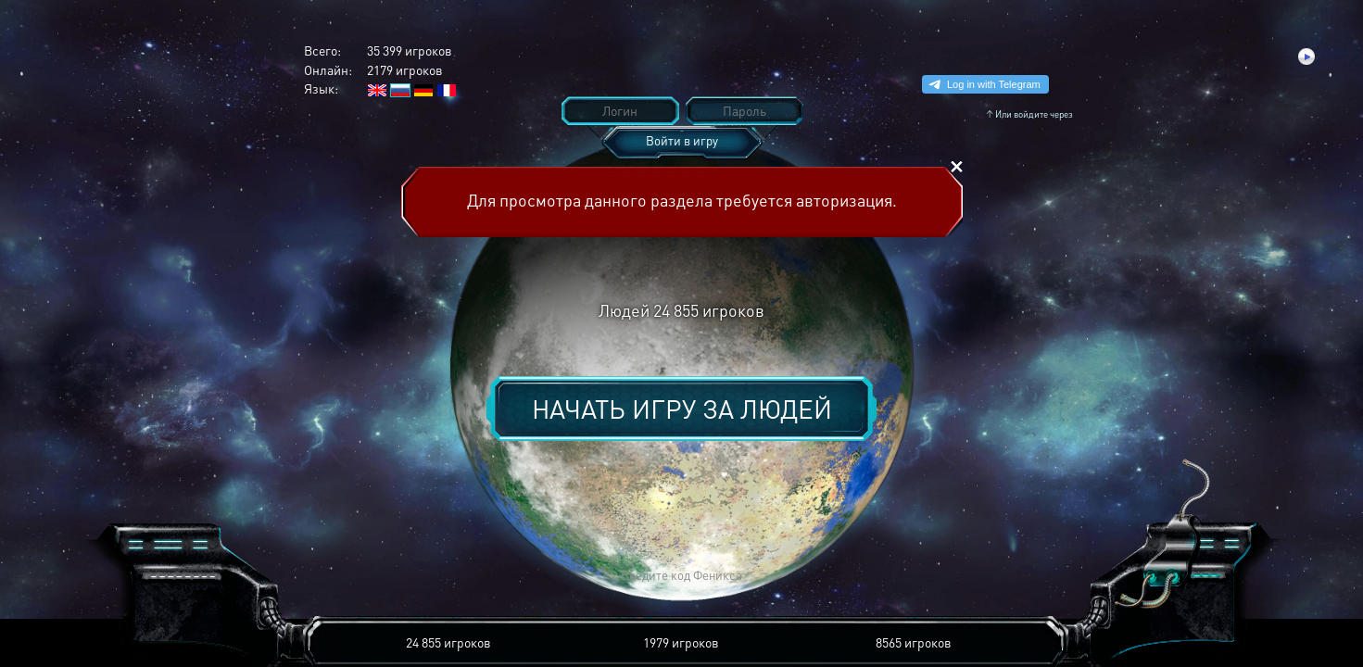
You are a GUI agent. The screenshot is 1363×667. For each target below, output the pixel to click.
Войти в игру (682, 140)
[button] (408, 576)
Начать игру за (682, 408)
